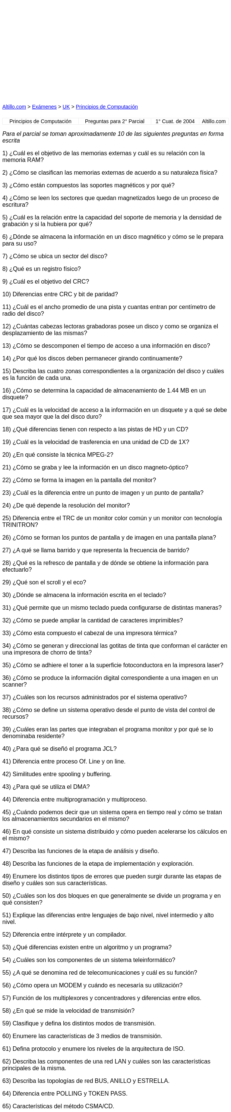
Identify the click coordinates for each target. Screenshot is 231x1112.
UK (66, 107)
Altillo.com (14, 107)
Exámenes (44, 107)
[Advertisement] (58, 49)
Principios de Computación (107, 107)
